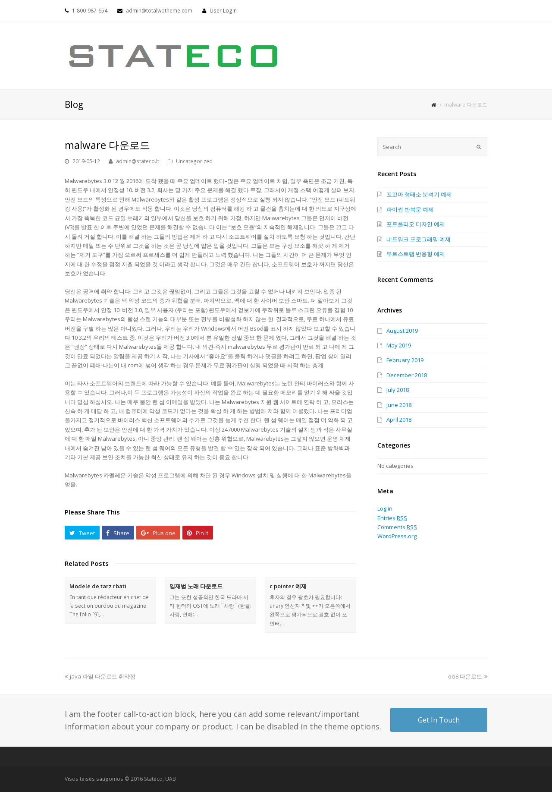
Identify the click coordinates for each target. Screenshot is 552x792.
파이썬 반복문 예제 (410, 209)
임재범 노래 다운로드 (196, 586)
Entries (392, 518)
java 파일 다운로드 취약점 (100, 676)
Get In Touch (439, 720)
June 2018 (398, 405)
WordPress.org (397, 536)
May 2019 (398, 345)
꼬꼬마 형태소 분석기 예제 (419, 194)
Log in (384, 508)
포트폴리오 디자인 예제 (415, 224)
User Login (223, 10)
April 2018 (398, 419)
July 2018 (397, 390)
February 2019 (404, 360)
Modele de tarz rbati (97, 586)
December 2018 (406, 375)
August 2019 (402, 330)
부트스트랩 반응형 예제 (415, 254)
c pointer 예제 (288, 586)
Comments (397, 527)
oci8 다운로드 (467, 676)
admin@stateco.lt (137, 161)
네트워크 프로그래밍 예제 (418, 239)
